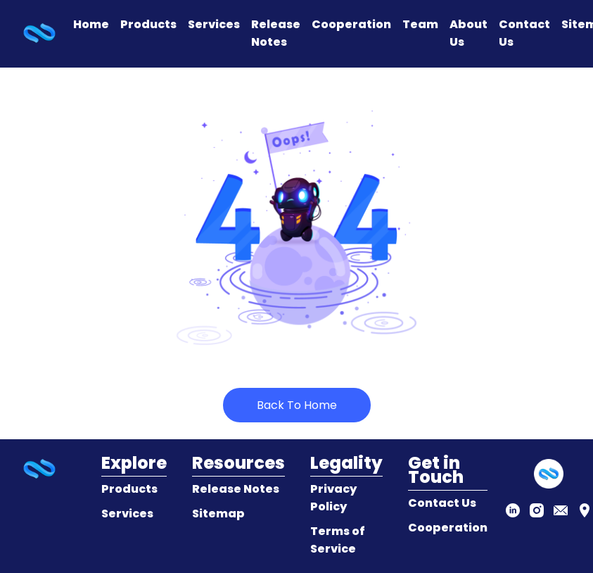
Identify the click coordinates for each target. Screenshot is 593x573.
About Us (468, 33)
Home (91, 24)
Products (148, 24)
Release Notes (275, 33)
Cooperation (351, 24)
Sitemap (218, 513)
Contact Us (524, 33)
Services (214, 24)
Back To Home (297, 405)
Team (420, 24)
